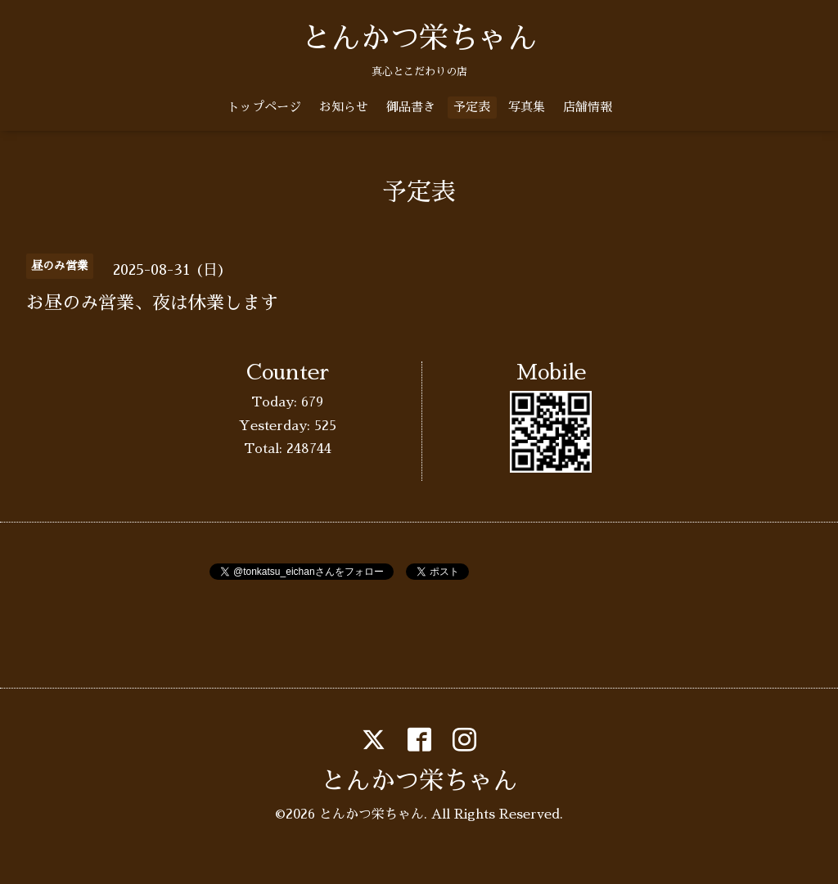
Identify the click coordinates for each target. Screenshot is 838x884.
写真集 (526, 107)
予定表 (471, 107)
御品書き (410, 107)
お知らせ (343, 107)
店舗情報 (587, 107)
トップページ (264, 107)
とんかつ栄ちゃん (419, 38)
